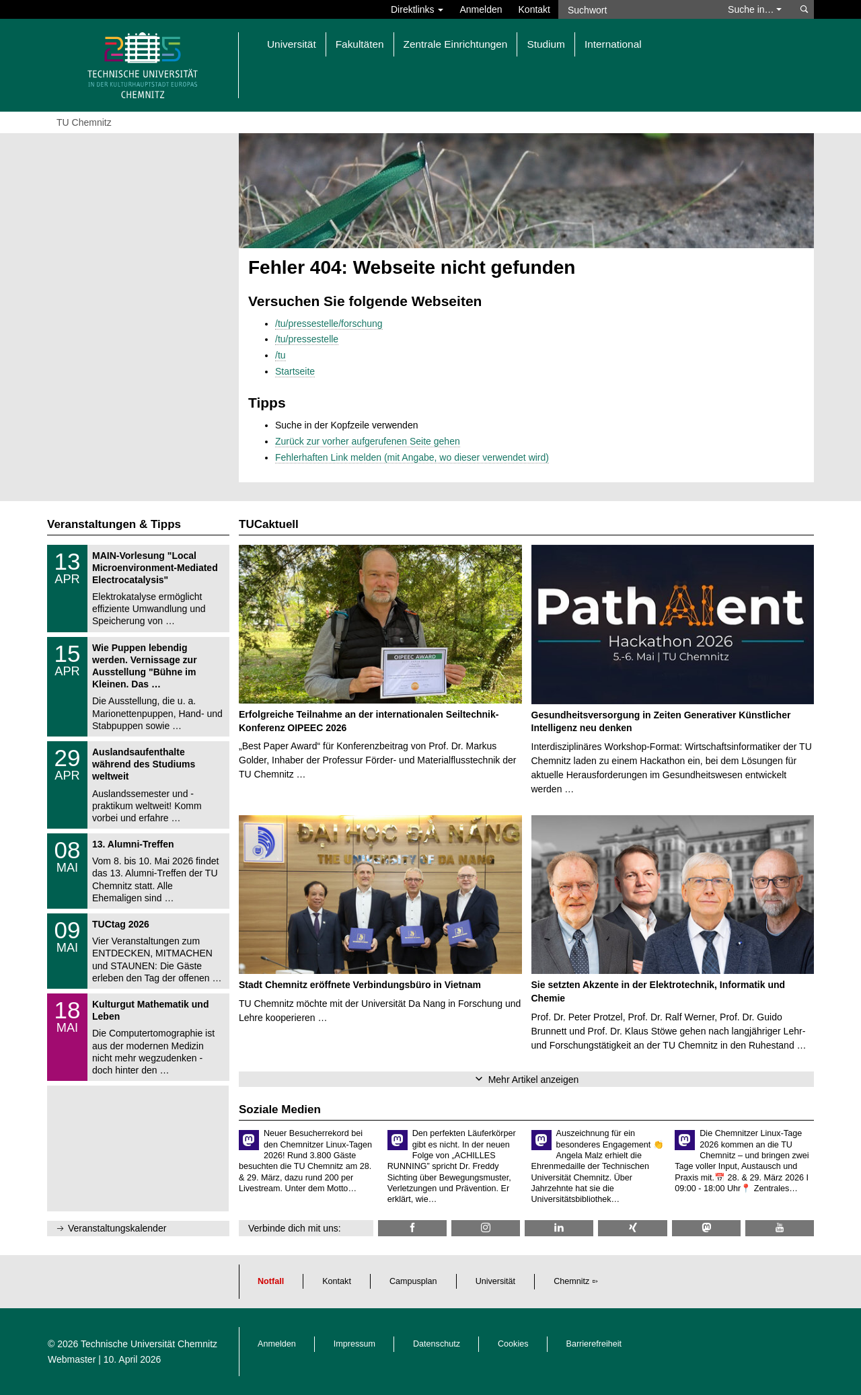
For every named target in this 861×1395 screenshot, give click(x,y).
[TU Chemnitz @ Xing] (632, 1228)
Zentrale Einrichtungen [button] (456, 44)
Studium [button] (545, 44)
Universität (496, 1281)
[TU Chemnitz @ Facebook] (412, 1228)
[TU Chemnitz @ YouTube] (779, 1228)
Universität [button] (291, 44)
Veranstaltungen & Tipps (114, 524)
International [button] (613, 44)
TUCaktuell (269, 524)
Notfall (271, 1281)
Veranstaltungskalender (117, 1228)
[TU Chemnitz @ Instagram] (485, 1228)
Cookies (513, 1344)
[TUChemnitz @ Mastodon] (706, 1228)
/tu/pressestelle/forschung (329, 323)
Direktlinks (417, 9)
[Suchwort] (636, 9)
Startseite (295, 371)
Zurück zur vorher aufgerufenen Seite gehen (367, 441)
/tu (280, 355)
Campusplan (413, 1281)
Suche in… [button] (755, 9)
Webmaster (72, 1359)
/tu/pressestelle (306, 339)
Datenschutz (436, 1344)
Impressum (354, 1344)
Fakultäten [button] (360, 44)
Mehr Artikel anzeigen (533, 1079)
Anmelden (480, 9)
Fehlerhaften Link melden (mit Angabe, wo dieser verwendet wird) (412, 457)
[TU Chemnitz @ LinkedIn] (559, 1228)
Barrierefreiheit (594, 1344)
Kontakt (534, 9)
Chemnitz (571, 1281)
